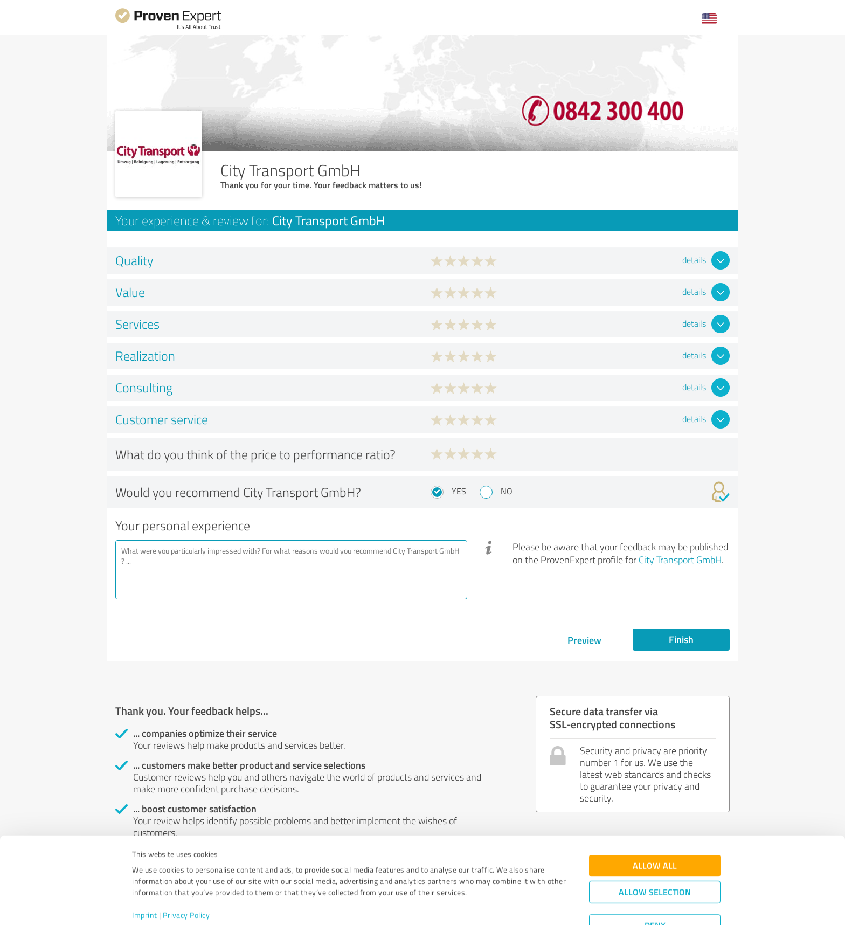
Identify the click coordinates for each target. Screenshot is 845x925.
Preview (584, 640)
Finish (681, 639)
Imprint (144, 874)
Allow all (655, 825)
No (506, 491)
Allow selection (655, 851)
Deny (655, 885)
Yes (459, 491)
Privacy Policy (186, 874)
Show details (490, 905)
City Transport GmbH (680, 559)
